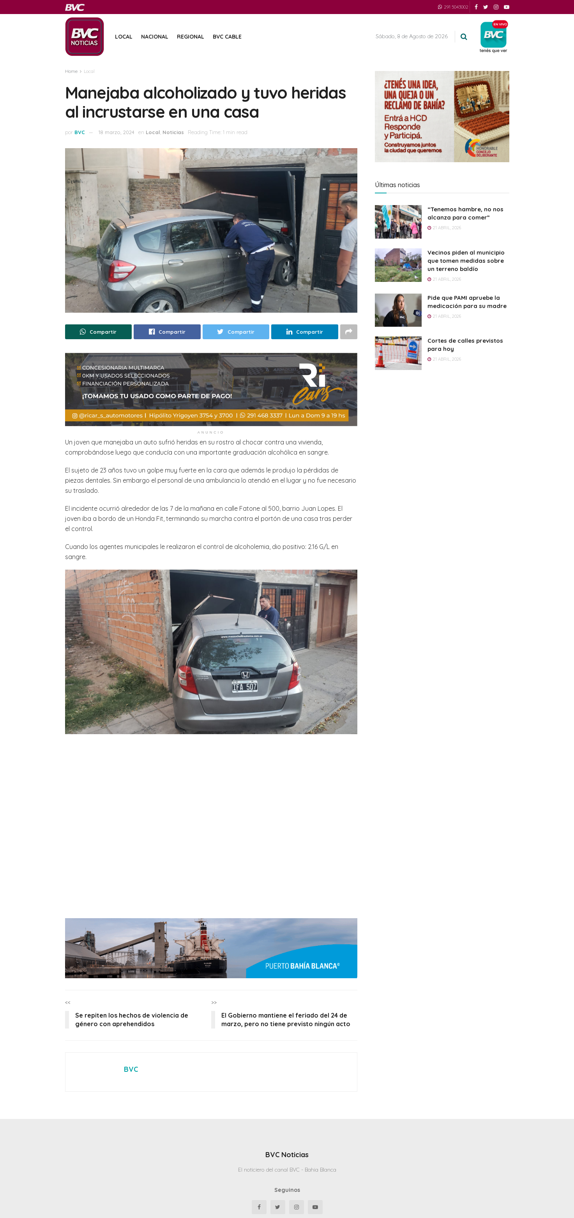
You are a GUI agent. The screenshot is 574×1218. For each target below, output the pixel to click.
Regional (190, 36)
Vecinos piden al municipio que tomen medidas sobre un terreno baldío (466, 261)
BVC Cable (227, 36)
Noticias (173, 132)
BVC (79, 132)
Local (123, 36)
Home (71, 71)
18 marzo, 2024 (116, 132)
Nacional (154, 36)
